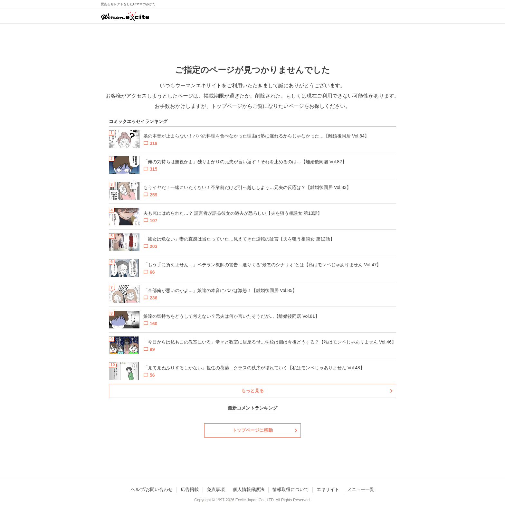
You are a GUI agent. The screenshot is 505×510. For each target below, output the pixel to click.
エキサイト (328, 489)
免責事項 (216, 489)
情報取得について (290, 489)
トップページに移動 (252, 430)
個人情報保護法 (248, 489)
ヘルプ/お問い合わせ (152, 489)
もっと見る (252, 390)
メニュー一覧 (360, 489)
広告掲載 (190, 489)
